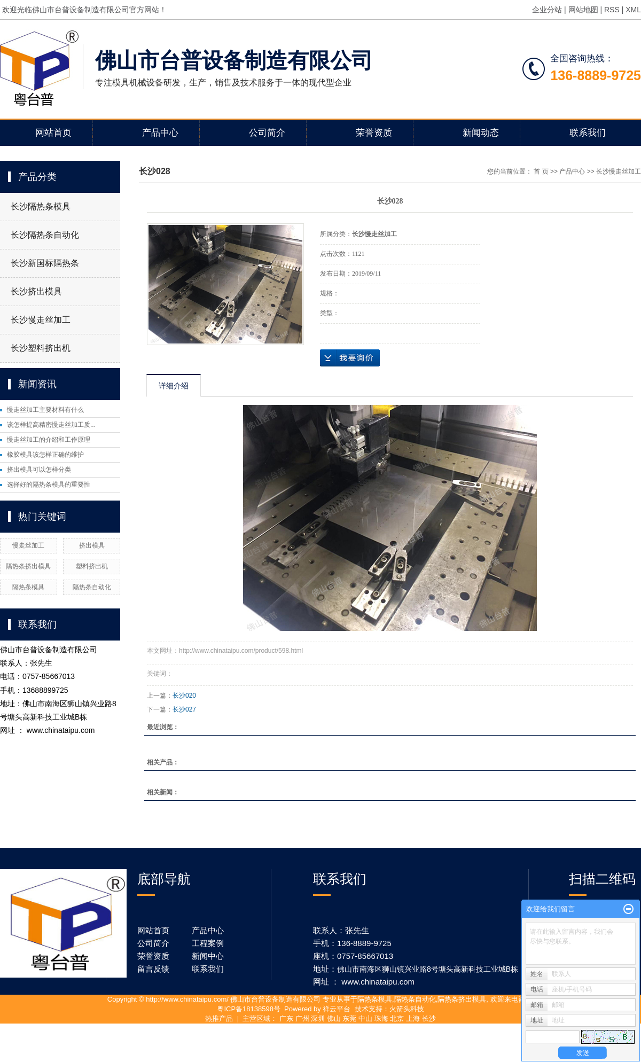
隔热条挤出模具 (28, 566)
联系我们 (587, 133)
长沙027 (184, 709)
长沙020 (184, 695)
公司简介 (267, 133)
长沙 (429, 1018)
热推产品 (219, 1018)
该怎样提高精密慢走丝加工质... (51, 424)
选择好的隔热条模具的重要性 (48, 484)
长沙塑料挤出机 (41, 348)
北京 (397, 1018)
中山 (365, 1018)
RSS (612, 9)
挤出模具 (92, 545)
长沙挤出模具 (36, 291)
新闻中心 (208, 956)
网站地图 (583, 9)
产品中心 (160, 133)
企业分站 (547, 9)
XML (633, 9)
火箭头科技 (406, 1009)
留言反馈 (153, 968)
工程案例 (208, 943)
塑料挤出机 (92, 566)
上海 (413, 1018)
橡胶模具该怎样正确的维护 (45, 454)
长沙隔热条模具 (41, 206)
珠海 (381, 1018)
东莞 (349, 1018)
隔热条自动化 (92, 587)
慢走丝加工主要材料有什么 (45, 409)
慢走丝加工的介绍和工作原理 (48, 439)
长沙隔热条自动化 (45, 234)
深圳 (318, 1018)
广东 (286, 1018)
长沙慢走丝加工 (41, 319)
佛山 (334, 1018)
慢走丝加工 (28, 545)
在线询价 (350, 357)
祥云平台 (336, 1009)
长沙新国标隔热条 (45, 263)
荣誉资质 (374, 133)
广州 (302, 1018)
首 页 (541, 171)
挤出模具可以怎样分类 (39, 469)
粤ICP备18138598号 (248, 1009)
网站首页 (53, 133)
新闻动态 (481, 133)
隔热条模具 (28, 587)
